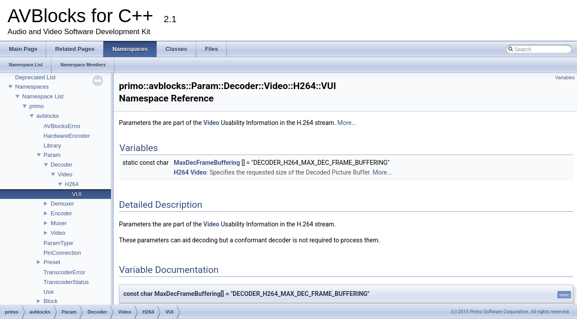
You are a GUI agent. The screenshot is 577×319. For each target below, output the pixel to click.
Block (50, 301)
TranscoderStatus (66, 282)
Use (48, 291)
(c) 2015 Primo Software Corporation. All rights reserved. (510, 312)
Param (51, 155)
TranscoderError (64, 272)
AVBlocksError (62, 126)
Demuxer (62, 203)
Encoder (61, 213)
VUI (77, 194)
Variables (565, 78)
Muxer (59, 223)
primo (36, 106)
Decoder (61, 164)
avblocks (47, 116)
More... (346, 122)
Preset (51, 262)
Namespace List (42, 96)
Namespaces (32, 86)
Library (52, 145)
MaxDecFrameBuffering (207, 162)
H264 (72, 184)
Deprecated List (35, 77)
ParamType (58, 243)
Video (65, 174)
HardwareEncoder (66, 135)
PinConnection (62, 252)
